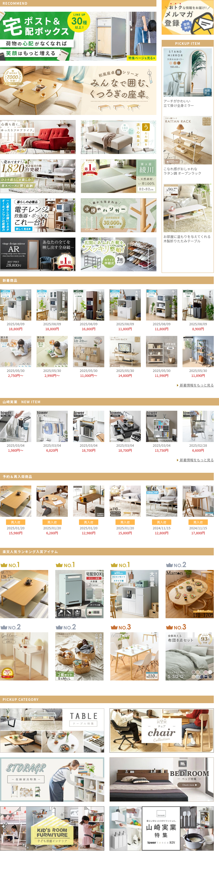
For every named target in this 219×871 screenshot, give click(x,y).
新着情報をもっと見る (197, 385)
